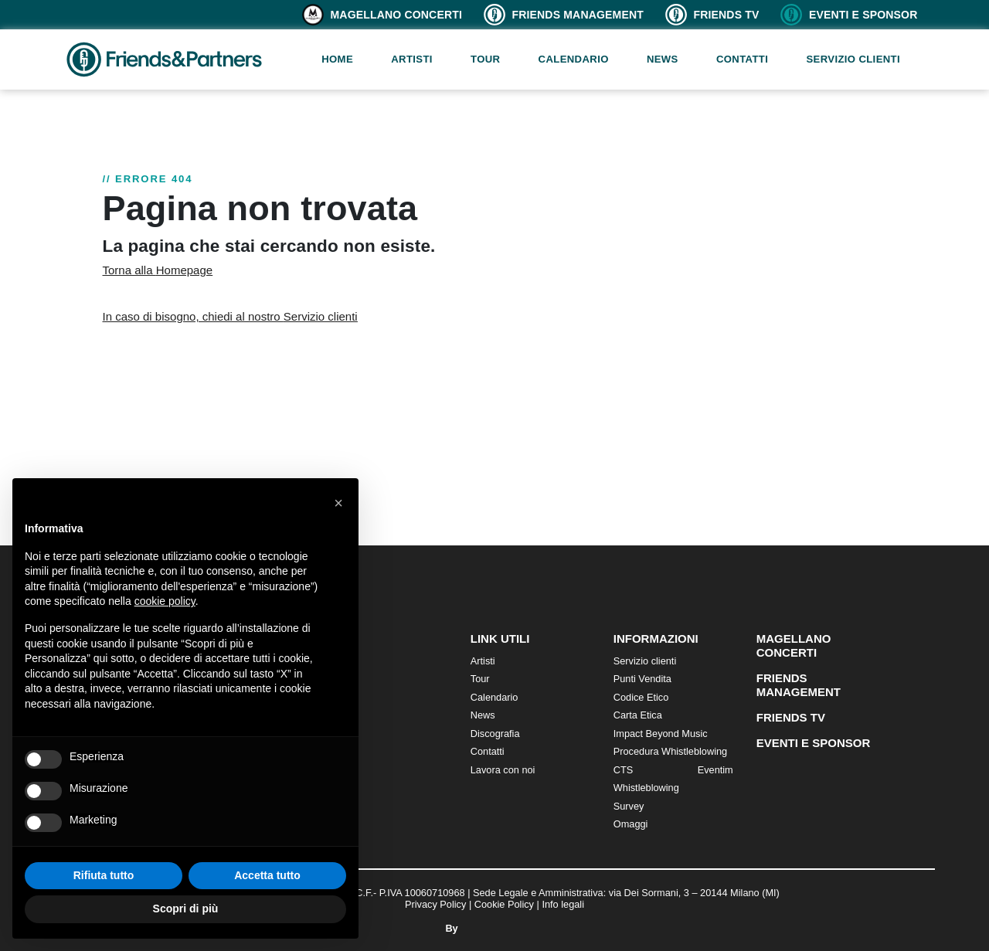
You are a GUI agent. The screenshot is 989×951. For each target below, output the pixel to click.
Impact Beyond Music (660, 733)
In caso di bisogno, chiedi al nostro (230, 316)
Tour (485, 59)
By (494, 928)
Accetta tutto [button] (267, 875)
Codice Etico (641, 697)
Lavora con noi (503, 770)
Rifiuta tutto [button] (103, 875)
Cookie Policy (504, 904)
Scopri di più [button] (186, 908)
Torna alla (158, 270)
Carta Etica (637, 715)
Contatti (742, 59)
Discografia (495, 733)
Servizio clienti (853, 59)
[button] (338, 503)
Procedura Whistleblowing (670, 751)
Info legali (563, 904)
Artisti (412, 59)
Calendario (574, 59)
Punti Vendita (642, 678)
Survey (628, 806)
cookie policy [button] (164, 601)
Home (337, 59)
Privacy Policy (435, 904)
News (662, 59)
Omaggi (630, 824)
